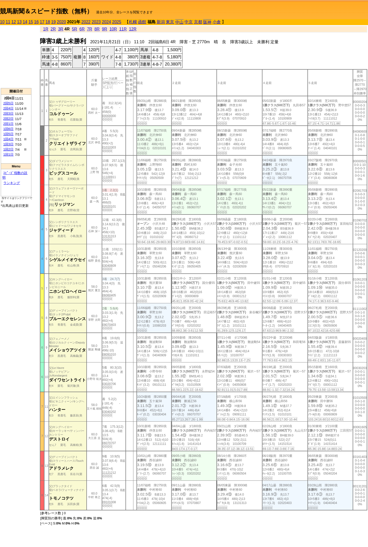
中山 (179, 22)
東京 (170, 22)
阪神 (207, 22)
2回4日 (8, 108)
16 (36, 22)
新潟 (161, 22)
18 (47, 22)
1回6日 (8, 129)
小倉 (217, 22)
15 (30, 22)
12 (14, 22)
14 (25, 22)
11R (122, 29)
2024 (106, 22)
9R (104, 29)
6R (82, 29)
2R (53, 29)
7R (89, 29)
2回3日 (8, 113)
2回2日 (8, 119)
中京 (189, 22)
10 (2, 22)
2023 (96, 22)
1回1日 (8, 154)
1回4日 (8, 139)
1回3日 (8, 144)
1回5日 (8, 134)
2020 (61, 22)
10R (113, 29)
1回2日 (8, 149)
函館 (142, 22)
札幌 (133, 22)
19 (53, 22)
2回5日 (8, 103)
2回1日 (8, 124)
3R (60, 29)
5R (74, 29)
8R (96, 29)
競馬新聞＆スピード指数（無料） (46, 11)
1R (45, 29)
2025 (116, 22)
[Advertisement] (16, 56)
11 (8, 22)
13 (19, 22)
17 (42, 22)
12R (132, 29)
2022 (86, 22)
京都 (198, 22)
